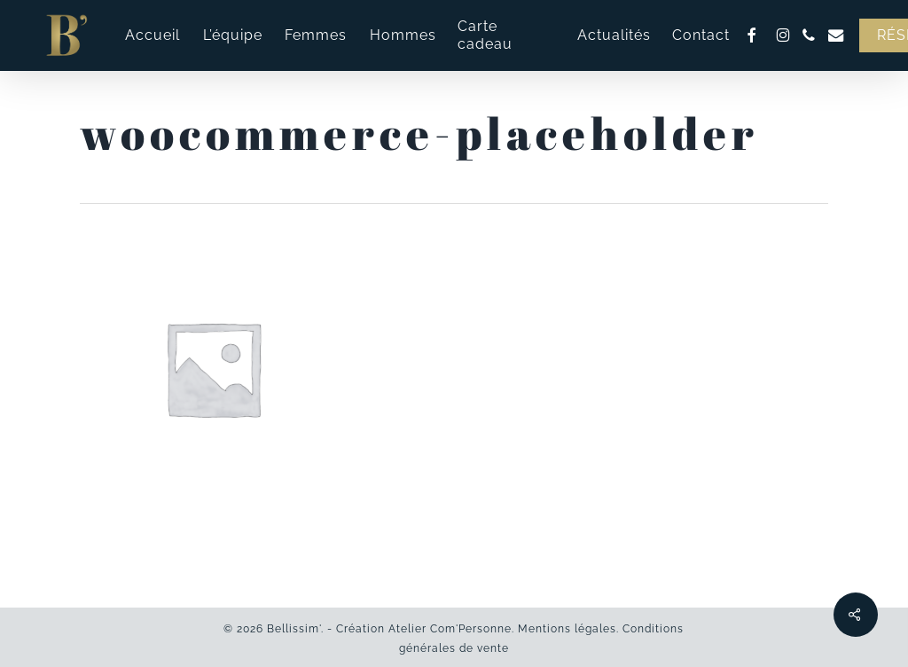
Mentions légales (567, 629)
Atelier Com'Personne (450, 629)
